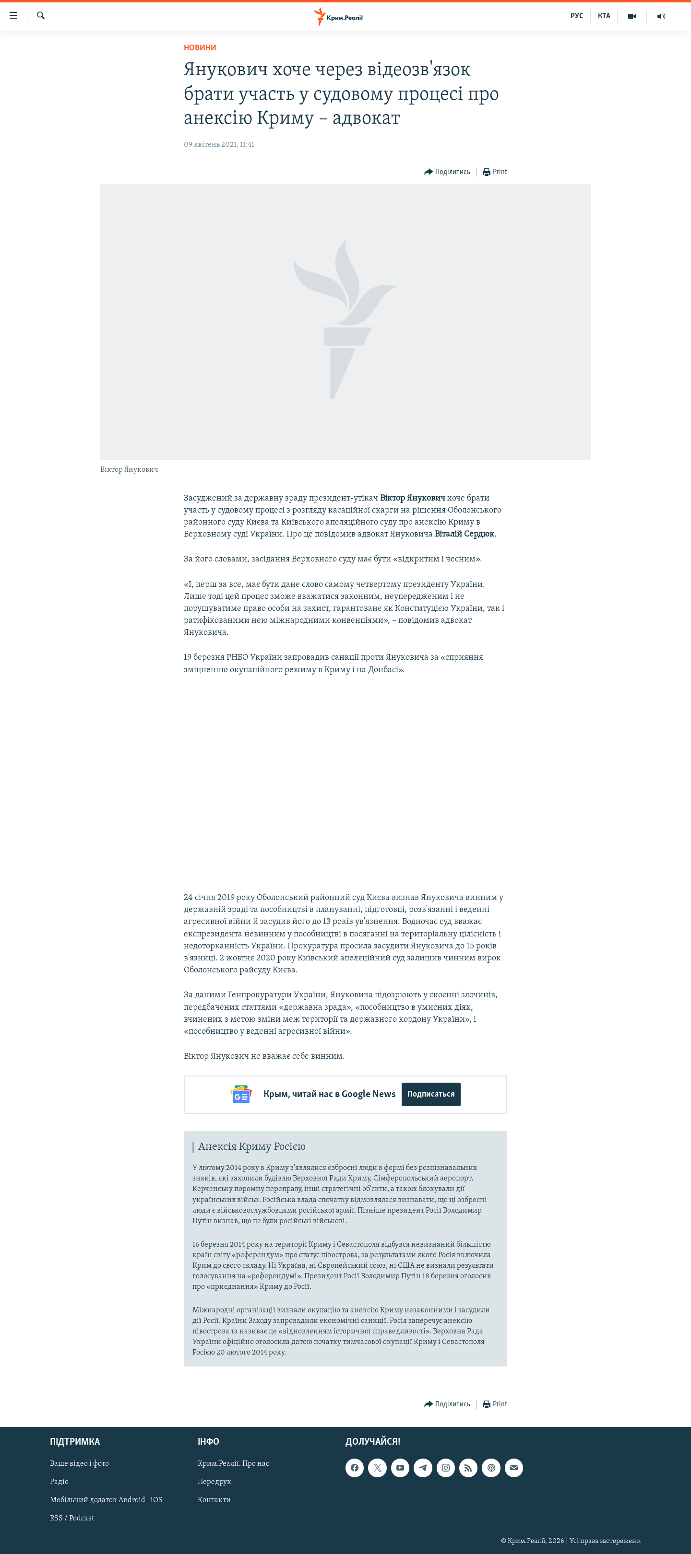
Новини (200, 48)
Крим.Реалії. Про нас (233, 1463)
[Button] (447, 172)
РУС (577, 16)
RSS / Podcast (72, 1518)
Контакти (214, 1500)
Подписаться (431, 1094)
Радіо (59, 1481)
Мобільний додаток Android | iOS (106, 1500)
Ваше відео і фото (79, 1463)
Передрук (214, 1481)
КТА (604, 16)
